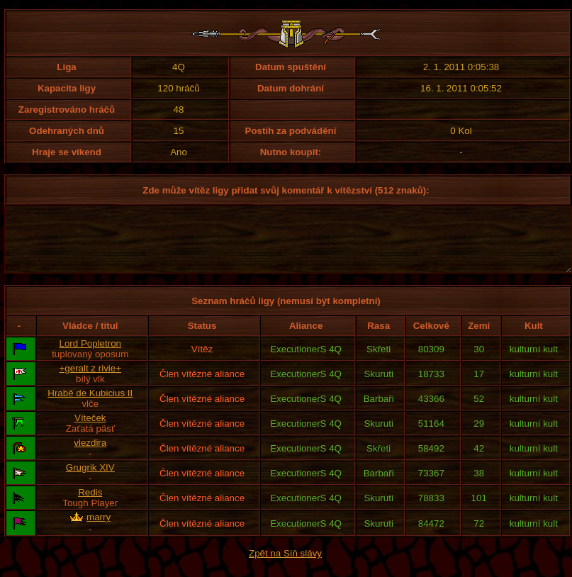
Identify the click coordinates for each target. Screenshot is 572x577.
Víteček (90, 430)
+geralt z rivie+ (90, 381)
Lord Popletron (90, 356)
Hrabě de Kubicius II (90, 405)
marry (98, 530)
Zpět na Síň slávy (285, 566)
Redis (90, 505)
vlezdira (90, 455)
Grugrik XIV (90, 480)
